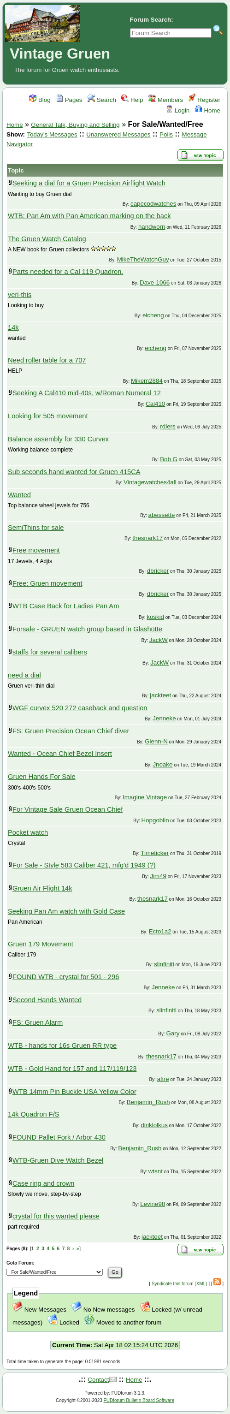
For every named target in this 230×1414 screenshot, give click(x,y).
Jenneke (164, 718)
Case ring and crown (43, 1183)
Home (207, 110)
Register (204, 99)
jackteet (160, 695)
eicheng (153, 315)
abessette (161, 514)
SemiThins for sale (36, 527)
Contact (98, 1379)
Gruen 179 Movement (40, 944)
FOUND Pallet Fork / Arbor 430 (59, 1137)
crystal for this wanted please (56, 1216)
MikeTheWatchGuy (143, 259)
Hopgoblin (155, 820)
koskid (155, 616)
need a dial (24, 675)
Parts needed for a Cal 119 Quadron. (67, 271)
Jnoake (162, 764)
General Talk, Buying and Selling (75, 124)
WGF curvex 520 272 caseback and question (79, 708)
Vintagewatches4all (150, 482)
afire (163, 1078)
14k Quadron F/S (33, 1114)
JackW (158, 639)
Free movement (36, 550)
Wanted (19, 495)
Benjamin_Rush (148, 1102)
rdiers (167, 426)
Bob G (168, 459)
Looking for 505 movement (48, 416)
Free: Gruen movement (47, 583)
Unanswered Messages (118, 134)
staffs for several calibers (49, 652)
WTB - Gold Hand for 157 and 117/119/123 (72, 1068)
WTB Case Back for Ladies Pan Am (65, 606)
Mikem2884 (147, 380)
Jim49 (158, 876)
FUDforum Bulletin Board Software (139, 1400)
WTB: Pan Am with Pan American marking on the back (89, 216)
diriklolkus (154, 1125)
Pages (69, 99)
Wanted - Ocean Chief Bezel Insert (60, 753)
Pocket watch (28, 832)
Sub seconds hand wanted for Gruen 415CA (74, 471)
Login (177, 110)
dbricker (158, 570)
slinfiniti (164, 964)
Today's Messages (52, 134)
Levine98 (152, 1203)
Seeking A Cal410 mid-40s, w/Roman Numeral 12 (86, 393)
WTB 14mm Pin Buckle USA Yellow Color (74, 1091)
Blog (39, 99)
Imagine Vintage (145, 797)
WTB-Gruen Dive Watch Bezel (57, 1160)
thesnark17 (147, 538)
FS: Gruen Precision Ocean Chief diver (70, 731)
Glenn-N (156, 741)
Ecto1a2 (160, 931)
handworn (151, 226)
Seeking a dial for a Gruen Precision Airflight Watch (88, 183)
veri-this (19, 294)
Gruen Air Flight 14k (42, 888)
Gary (172, 1033)
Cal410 (155, 403)
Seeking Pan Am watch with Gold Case (66, 911)
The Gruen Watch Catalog (47, 239)
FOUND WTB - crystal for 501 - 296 (65, 976)
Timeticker (155, 853)
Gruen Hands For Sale (42, 776)
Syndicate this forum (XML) (179, 1283)
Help (132, 99)
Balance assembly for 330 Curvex (58, 439)
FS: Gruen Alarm (37, 1022)
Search (102, 99)
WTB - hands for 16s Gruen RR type (62, 1045)
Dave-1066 (155, 282)
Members (165, 99)
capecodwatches (153, 203)
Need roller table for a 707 (47, 360)
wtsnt (155, 1171)
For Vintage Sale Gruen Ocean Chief (67, 809)
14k (13, 327)
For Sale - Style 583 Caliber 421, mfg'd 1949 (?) (84, 865)
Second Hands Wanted (47, 1000)
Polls (166, 134)
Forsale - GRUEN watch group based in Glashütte (87, 629)
